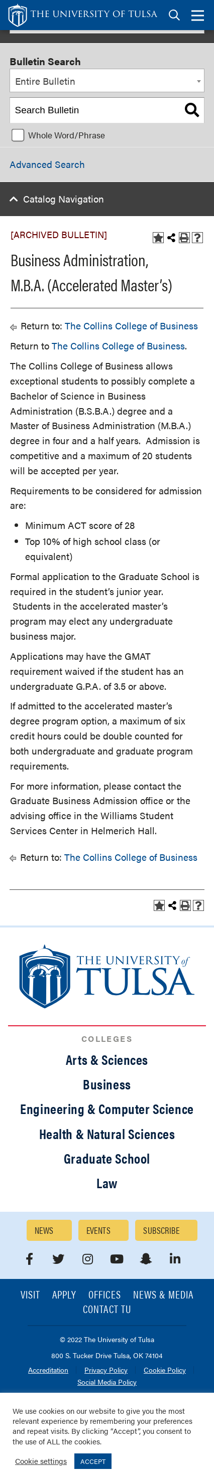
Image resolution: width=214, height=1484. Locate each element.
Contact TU (107, 1310)
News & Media (163, 1295)
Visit (30, 1295)
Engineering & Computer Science (106, 1108)
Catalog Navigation (63, 199)
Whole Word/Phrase (66, 135)
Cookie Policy (165, 1370)
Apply (64, 1295)
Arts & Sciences (107, 1059)
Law (107, 1182)
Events (98, 1230)
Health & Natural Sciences (107, 1133)
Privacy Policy (106, 1370)
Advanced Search (47, 164)
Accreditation (48, 1370)
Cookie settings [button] (41, 1460)
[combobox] (107, 81)
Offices (104, 1295)
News (44, 1230)
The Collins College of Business (131, 325)
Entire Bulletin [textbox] (45, 81)
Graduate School (107, 1158)
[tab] (174, 15)
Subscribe (161, 1230)
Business (107, 1083)
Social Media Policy (107, 1382)
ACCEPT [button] (92, 1461)
